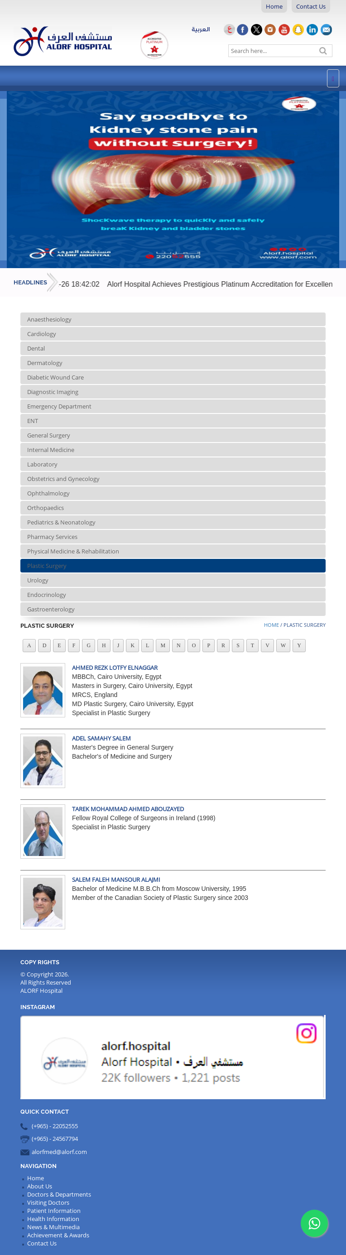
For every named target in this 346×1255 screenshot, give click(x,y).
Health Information (53, 1219)
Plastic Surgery (47, 566)
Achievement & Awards (58, 1235)
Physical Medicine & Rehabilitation (73, 551)
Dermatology (44, 363)
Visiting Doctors (48, 1202)
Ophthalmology (48, 493)
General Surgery (48, 435)
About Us (39, 1186)
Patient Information (54, 1211)
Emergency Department (59, 406)
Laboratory (42, 464)
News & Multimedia (53, 1227)
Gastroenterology (51, 609)
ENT (32, 421)
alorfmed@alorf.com (59, 1152)
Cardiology (41, 334)
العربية (214, 29)
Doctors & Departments (59, 1194)
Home (274, 6)
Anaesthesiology (49, 319)
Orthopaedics (45, 508)
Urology (37, 580)
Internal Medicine (50, 450)
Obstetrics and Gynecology (63, 479)
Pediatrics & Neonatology (61, 522)
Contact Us (311, 6)
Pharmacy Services (52, 537)
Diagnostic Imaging (52, 392)
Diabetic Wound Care (55, 377)
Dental (36, 348)
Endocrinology (46, 595)
